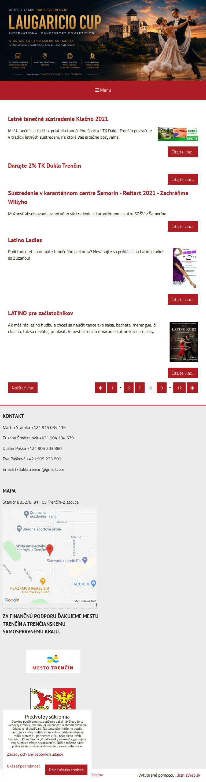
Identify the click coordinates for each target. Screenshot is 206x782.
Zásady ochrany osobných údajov (35, 754)
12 (179, 388)
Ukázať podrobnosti (24, 766)
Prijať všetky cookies (66, 770)
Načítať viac (23, 388)
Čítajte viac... (182, 152)
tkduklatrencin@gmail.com (39, 469)
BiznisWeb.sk (188, 775)
